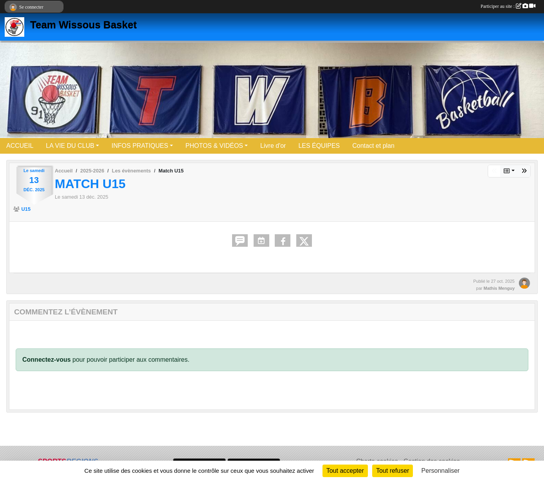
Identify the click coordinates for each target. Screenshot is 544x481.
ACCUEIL (19, 145)
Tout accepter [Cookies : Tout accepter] (345, 470)
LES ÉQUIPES (319, 145)
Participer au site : (508, 6)
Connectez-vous (46, 359)
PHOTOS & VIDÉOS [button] (214, 145)
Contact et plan (373, 145)
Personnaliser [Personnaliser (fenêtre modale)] (441, 470)
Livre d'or (273, 145)
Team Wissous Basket (83, 25)
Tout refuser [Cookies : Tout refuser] (392, 470)
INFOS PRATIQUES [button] (140, 145)
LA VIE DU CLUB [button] (70, 145)
